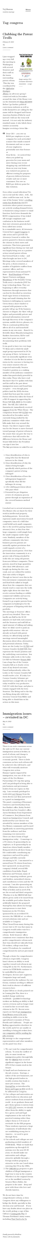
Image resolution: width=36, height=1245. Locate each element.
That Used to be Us (19, 1219)
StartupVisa (10, 1086)
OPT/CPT (12, 1107)
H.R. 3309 (16, 402)
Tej (4, 45)
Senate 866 (25, 660)
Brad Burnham (15, 274)
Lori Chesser (17, 794)
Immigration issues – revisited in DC (17, 715)
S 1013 (20, 649)
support (6, 410)
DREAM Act (14, 1169)
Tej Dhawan (8, 9)
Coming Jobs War (17, 1214)
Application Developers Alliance (8, 91)
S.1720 (25, 413)
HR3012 (15, 1060)
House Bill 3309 (26, 102)
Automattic (16, 1237)
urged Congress (21, 232)
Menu (28, 10)
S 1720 (26, 646)
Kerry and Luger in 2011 (15, 1089)
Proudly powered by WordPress (12, 1234)
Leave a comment (8, 47)
